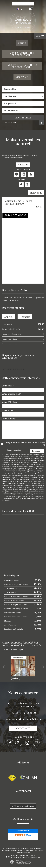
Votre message (9, 418)
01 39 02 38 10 (27, 712)
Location (22, 77)
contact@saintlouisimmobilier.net (23, 719)
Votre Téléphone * (11, 402)
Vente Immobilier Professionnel (22, 54)
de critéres (9, 122)
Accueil (4, 155)
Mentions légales (16, 850)
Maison (34, 155)
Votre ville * (7, 410)
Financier (25, 316)
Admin (41, 850)
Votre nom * (8, 385)
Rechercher (23, 117)
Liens (35, 850)
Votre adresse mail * (11, 394)
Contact (23, 728)
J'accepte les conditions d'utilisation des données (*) (25, 443)
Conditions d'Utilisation (27, 499)
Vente (22, 43)
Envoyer (37, 450)
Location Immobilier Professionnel (22, 66)
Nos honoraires (28, 850)
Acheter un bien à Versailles (19, 155)
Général (8, 316)
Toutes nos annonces (23, 852)
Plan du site (6, 850)
